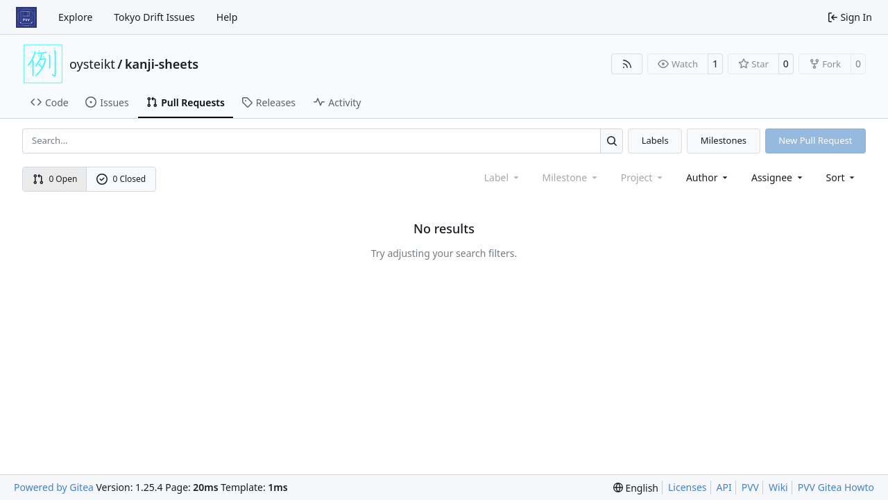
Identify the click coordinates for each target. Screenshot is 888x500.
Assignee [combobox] (778, 177)
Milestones (723, 140)
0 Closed (121, 179)
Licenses (687, 487)
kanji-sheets (161, 64)
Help (227, 17)
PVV (750, 487)
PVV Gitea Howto (836, 487)
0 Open (55, 179)
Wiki (778, 487)
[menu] (841, 177)
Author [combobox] (708, 177)
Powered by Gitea (54, 487)
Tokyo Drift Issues (154, 17)
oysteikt (92, 64)
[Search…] (611, 140)
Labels (655, 140)
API (724, 487)
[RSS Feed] (627, 63)
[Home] (26, 17)
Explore (75, 17)
